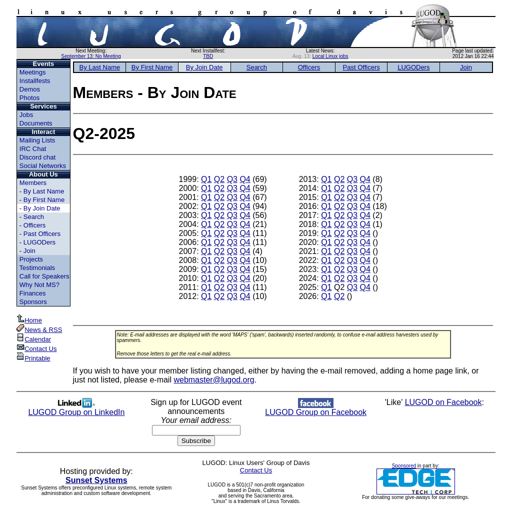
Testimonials (38, 268)
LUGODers (40, 242)
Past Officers (42, 234)
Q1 (206, 179)
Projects (31, 259)
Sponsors (33, 302)
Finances (33, 293)
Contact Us (36, 348)
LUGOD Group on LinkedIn (76, 408)
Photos (30, 98)
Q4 (245, 179)
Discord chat (38, 157)
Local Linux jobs (330, 56)
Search (34, 216)
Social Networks (43, 166)
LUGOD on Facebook (443, 402)
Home (29, 320)
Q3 (232, 179)
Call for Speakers (45, 276)
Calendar (33, 339)
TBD (208, 56)
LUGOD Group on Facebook (315, 408)
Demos (30, 89)
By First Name (44, 200)
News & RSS (39, 330)
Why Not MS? (40, 284)
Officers (35, 225)
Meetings (33, 72)
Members (33, 182)
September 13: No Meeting (91, 56)
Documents (36, 123)
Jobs (26, 114)
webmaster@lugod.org (214, 380)
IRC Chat (33, 148)
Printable (33, 358)
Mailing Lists (38, 140)
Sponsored (404, 465)
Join (30, 250)
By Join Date (42, 208)
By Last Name (44, 191)
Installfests (35, 80)
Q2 (219, 179)
